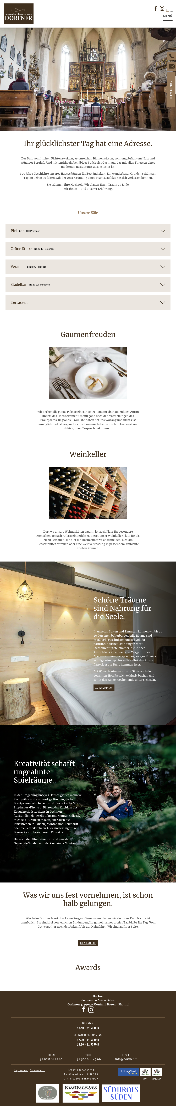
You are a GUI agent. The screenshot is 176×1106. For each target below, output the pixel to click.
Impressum (21, 1070)
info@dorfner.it (126, 1059)
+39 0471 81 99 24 (50, 1059)
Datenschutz (37, 1070)
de (167, 10)
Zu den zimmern (104, 687)
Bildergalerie (88, 943)
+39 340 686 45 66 (88, 1059)
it (171, 10)
